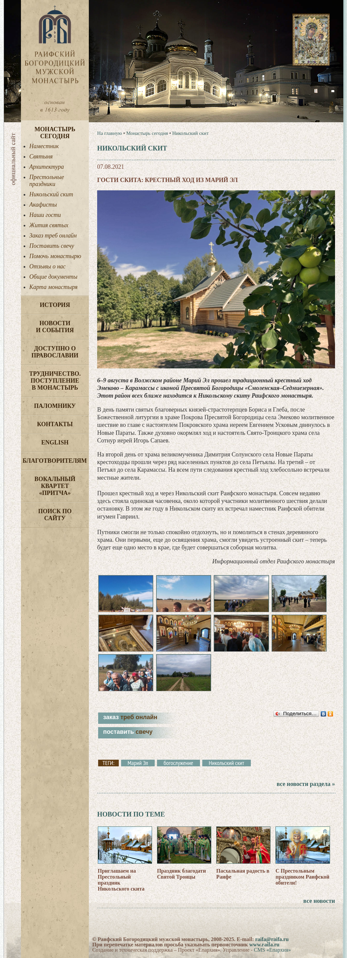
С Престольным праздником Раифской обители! (302, 877)
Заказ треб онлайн (53, 235)
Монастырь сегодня (55, 133)
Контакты (55, 424)
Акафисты (43, 204)
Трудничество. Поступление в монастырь (55, 380)
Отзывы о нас (47, 266)
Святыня (41, 156)
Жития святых (48, 225)
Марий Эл (138, 763)
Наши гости (45, 215)
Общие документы (53, 276)
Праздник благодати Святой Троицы (181, 874)
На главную (109, 133)
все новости (319, 901)
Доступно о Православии (55, 352)
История (55, 305)
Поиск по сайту (55, 515)
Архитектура (46, 166)
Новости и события (55, 327)
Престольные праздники (46, 180)
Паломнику (55, 406)
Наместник (44, 146)
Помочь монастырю (55, 256)
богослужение (178, 763)
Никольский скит (51, 194)
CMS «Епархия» (272, 950)
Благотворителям (55, 460)
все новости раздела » (305, 784)
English (55, 442)
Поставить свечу (51, 245)
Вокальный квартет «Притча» (54, 486)
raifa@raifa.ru (272, 939)
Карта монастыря (53, 287)
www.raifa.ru (264, 944)
